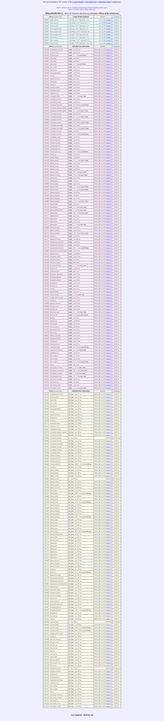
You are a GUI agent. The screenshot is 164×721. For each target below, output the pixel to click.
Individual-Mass (105, 2)
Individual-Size (91, 2)
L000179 (108, 49)
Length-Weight (77, 2)
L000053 (108, 20)
